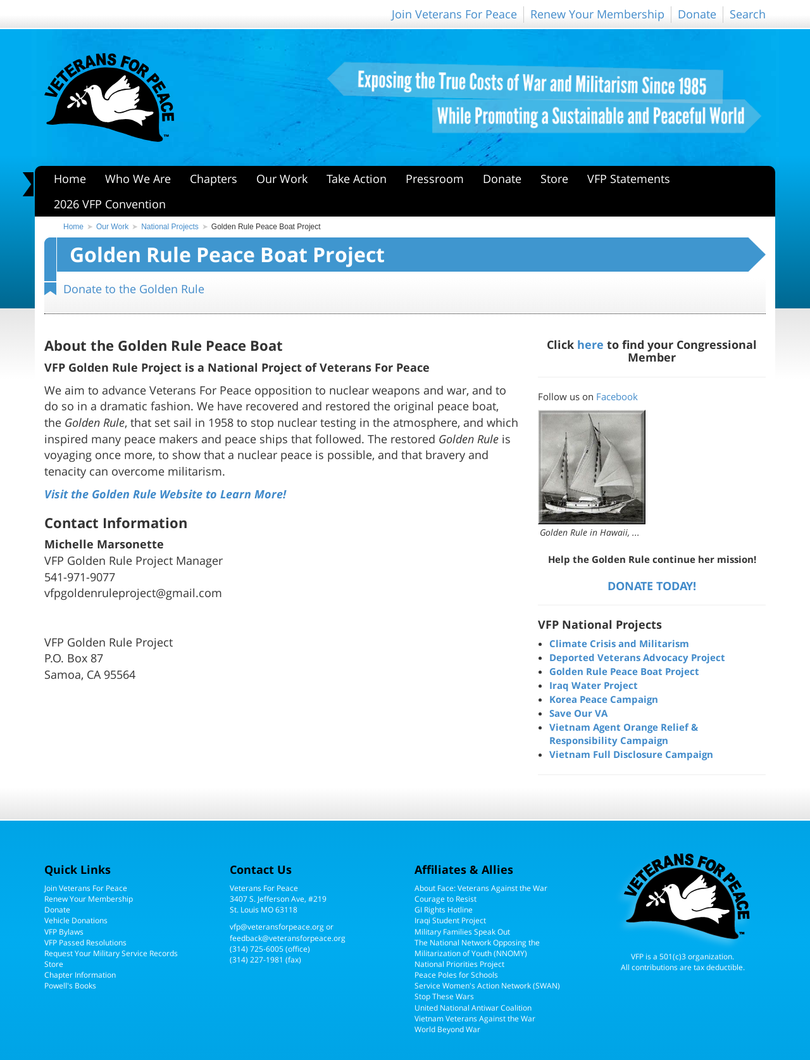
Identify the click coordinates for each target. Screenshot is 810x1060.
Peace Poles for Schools (456, 974)
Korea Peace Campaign (603, 699)
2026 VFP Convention (110, 203)
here (590, 344)
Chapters (213, 178)
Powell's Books (70, 985)
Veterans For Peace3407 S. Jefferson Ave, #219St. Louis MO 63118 (278, 899)
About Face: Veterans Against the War (480, 888)
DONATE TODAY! (652, 585)
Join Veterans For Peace (454, 14)
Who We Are (138, 178)
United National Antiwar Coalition (473, 1007)
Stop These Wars (444, 996)
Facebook (617, 396)
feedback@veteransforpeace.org (288, 938)
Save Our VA (578, 713)
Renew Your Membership (597, 14)
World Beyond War (447, 1029)
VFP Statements (628, 178)
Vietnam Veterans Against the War (474, 1018)
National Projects (170, 226)
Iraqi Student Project (450, 920)
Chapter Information (80, 974)
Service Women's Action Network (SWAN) (487, 985)
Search (748, 14)
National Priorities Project (459, 964)
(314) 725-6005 (257, 948)
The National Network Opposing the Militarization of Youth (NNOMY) (477, 948)
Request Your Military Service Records (111, 953)
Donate (697, 14)
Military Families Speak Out (462, 931)
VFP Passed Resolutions (85, 942)
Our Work (282, 178)
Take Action (357, 178)
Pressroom (435, 178)
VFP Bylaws (64, 931)
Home (70, 178)
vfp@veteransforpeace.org (277, 926)
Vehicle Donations (76, 920)
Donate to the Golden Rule (133, 288)
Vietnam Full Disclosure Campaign (631, 754)
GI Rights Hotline (443, 909)
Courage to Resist (445, 898)
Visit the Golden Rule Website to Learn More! (165, 494)
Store (554, 178)
